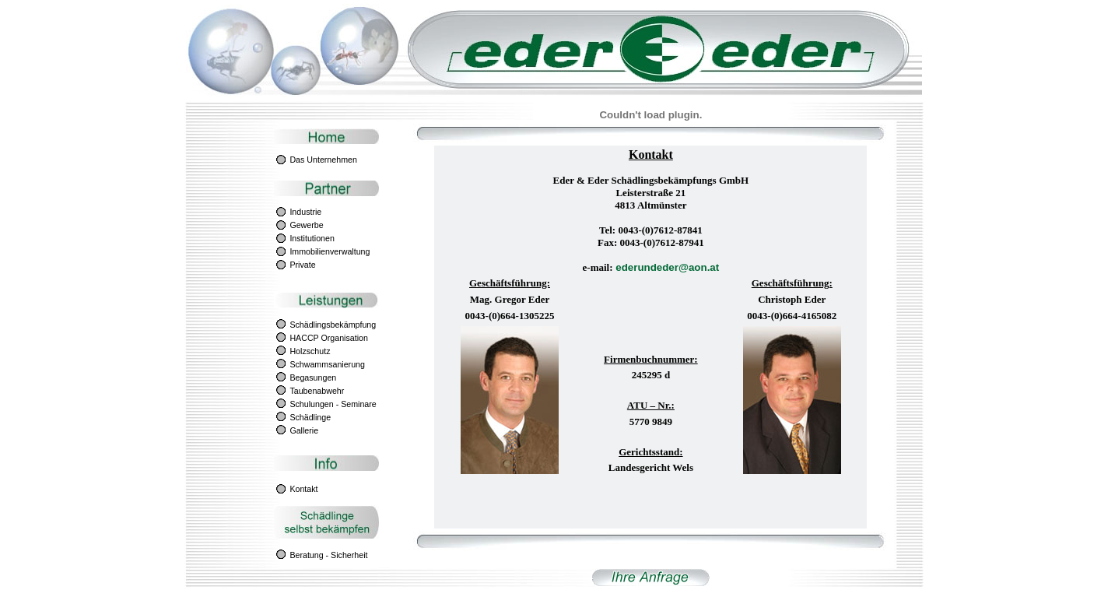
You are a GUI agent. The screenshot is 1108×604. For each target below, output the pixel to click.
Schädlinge (310, 417)
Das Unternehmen (322, 159)
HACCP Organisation (328, 337)
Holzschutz (309, 351)
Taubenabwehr (316, 390)
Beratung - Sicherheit (328, 555)
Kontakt (303, 488)
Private (302, 264)
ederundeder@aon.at (666, 267)
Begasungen (312, 377)
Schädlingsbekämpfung (332, 324)
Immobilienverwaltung (329, 251)
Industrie (305, 211)
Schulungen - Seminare (332, 404)
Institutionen (311, 238)
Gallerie (303, 430)
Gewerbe (306, 225)
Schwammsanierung (327, 364)
